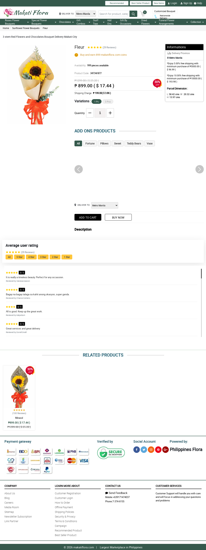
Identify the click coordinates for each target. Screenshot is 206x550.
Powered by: (178, 441)
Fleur (45, 28)
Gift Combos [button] (83, 22)
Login (172, 3)
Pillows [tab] (104, 143)
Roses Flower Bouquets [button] (17, 22)
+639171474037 (121, 496)
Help (198, 3)
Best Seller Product (140, 3)
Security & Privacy (65, 516)
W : (185, 94)
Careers (8, 502)
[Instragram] (151, 449)
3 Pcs (108, 101)
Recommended (117, 3)
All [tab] (78, 143)
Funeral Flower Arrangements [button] (173, 22)
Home (6, 28)
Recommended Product (68, 530)
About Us (9, 492)
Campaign (61, 525)
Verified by (104, 441)
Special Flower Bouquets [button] (43, 22)
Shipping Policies (64, 511)
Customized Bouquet (164, 11)
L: (172, 94)
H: (173, 97)
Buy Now (118, 217)
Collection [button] (197, 22)
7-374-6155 (118, 500)
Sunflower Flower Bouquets (25, 28)
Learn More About (67, 485)
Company (10, 485)
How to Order (62, 502)
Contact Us (112, 485)
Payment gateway (16, 441)
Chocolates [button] (66, 22)
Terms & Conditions (66, 520)
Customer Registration (68, 492)
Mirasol (19, 417)
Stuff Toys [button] (99, 22)
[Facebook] (136, 449)
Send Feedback (116, 492)
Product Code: (87, 73)
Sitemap (9, 511)
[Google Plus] (165, 449)
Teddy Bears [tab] (134, 143)
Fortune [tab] (89, 143)
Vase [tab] (149, 143)
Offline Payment (64, 506)
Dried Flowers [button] (148, 22)
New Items (159, 3)
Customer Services (168, 485)
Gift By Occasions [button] (129, 22)
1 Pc (96, 101)
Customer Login (64, 497)
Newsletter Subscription (18, 516)
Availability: (90, 65)
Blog (7, 497)
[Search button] (133, 14)
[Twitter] (144, 449)
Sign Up (186, 3)
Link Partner (11, 520)
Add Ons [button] (112, 22)
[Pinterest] (158, 449)
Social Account (143, 441)
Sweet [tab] (117, 143)
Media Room (11, 506)
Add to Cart (88, 217)
